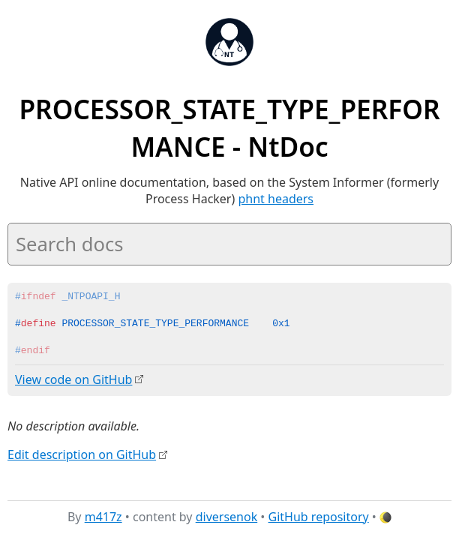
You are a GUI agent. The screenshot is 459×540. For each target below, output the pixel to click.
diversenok (227, 516)
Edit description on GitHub (82, 454)
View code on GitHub (73, 379)
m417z (103, 516)
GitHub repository (318, 516)
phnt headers (276, 198)
